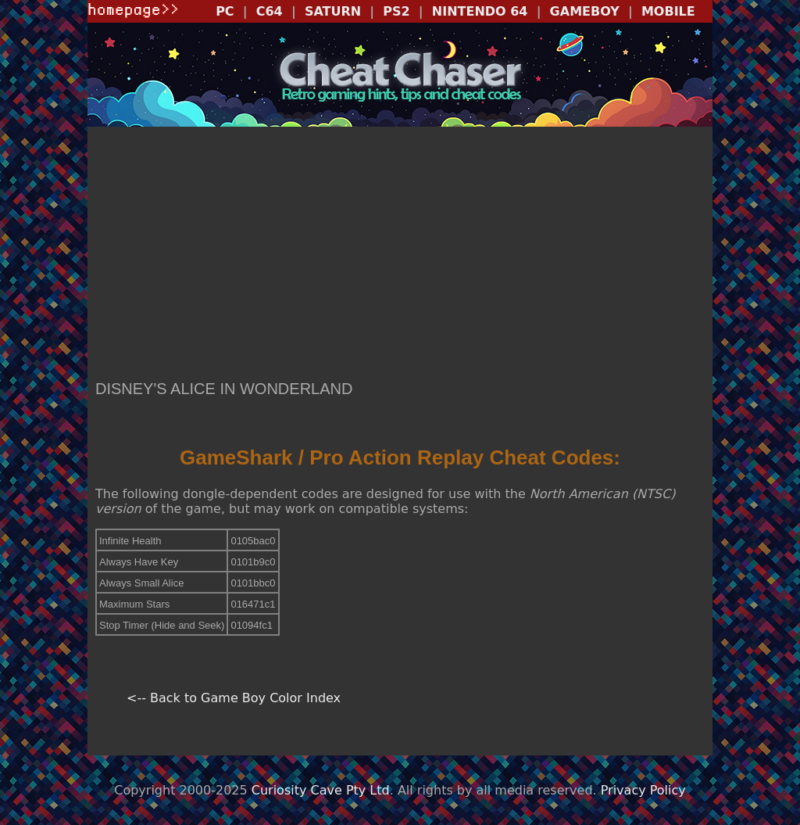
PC (225, 11)
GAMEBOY (585, 11)
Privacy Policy (643, 790)
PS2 (396, 11)
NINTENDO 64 (480, 11)
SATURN (333, 11)
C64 (269, 11)
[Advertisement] (400, 254)
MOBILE (668, 11)
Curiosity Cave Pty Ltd (321, 790)
